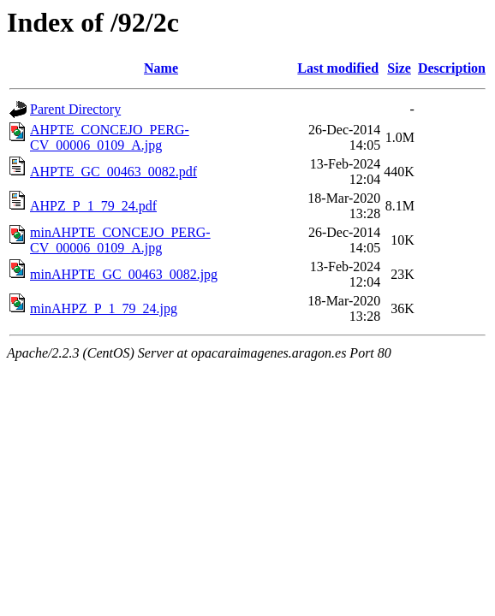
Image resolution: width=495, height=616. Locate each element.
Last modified (338, 68)
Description (452, 68)
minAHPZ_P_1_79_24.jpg (103, 308)
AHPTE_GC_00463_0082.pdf (113, 171)
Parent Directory (75, 109)
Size (399, 68)
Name (161, 68)
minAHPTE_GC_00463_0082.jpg (124, 274)
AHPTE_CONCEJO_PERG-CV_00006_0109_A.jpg (109, 137)
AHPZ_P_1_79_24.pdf (93, 205)
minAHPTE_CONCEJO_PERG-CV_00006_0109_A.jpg (120, 240)
